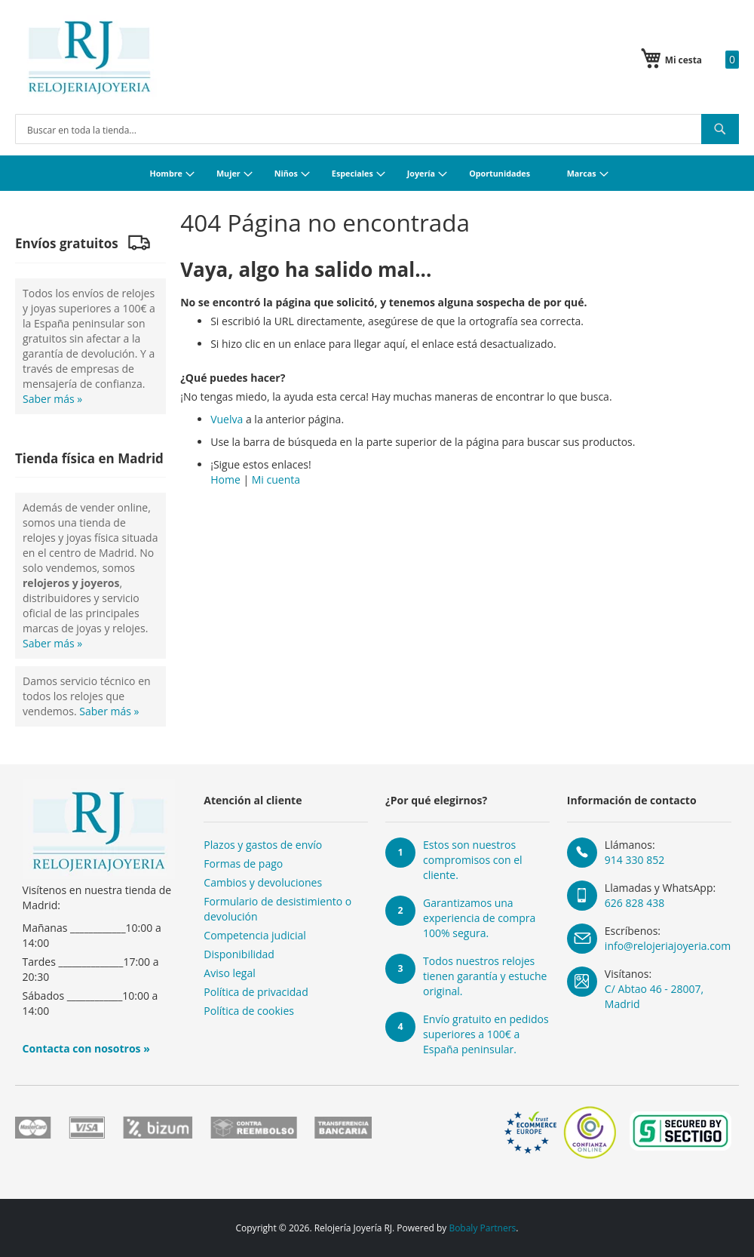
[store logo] (89, 57)
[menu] (377, 173)
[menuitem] (170, 173)
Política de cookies (249, 1010)
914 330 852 (634, 860)
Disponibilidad (239, 954)
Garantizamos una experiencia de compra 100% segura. (479, 918)
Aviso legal (229, 973)
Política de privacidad (256, 992)
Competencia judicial (255, 935)
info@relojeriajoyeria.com (668, 946)
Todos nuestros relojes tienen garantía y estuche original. (485, 976)
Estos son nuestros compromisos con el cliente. (472, 859)
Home (225, 479)
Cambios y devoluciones (263, 882)
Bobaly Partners (482, 1228)
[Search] (720, 129)
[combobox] (377, 129)
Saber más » (52, 399)
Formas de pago (243, 863)
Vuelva (226, 419)
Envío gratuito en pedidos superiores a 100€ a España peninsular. (485, 1034)
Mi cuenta (276, 479)
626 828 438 (634, 903)
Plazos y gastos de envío (263, 844)
